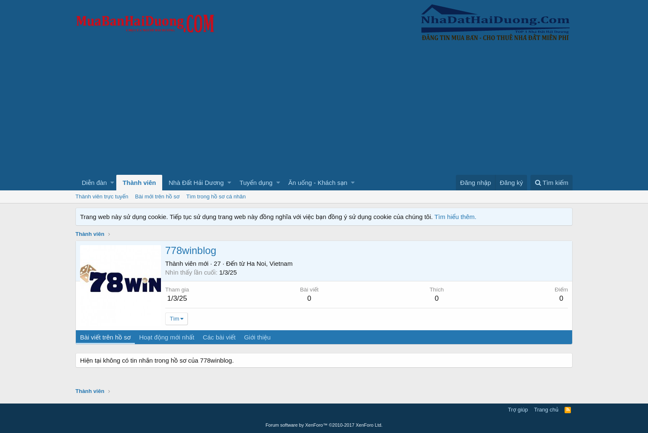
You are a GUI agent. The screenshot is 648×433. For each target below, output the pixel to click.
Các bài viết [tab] (219, 337)
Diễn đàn (94, 182)
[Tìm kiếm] (551, 182)
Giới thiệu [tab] (257, 337)
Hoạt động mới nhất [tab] (166, 337)
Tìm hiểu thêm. (455, 216)
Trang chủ (546, 409)
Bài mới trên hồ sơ (157, 196)
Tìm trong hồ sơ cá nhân (216, 196)
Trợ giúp (518, 409)
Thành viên (139, 182)
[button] (112, 182)
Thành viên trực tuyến (102, 196)
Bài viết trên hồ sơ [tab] (105, 337)
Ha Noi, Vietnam (269, 263)
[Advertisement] (324, 112)
